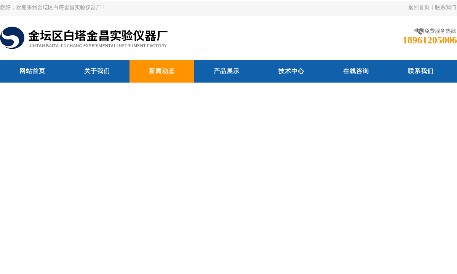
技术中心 (291, 71)
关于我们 (97, 71)
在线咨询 (356, 71)
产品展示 (227, 71)
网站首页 (32, 71)
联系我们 (445, 7)
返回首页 (419, 7)
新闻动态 (162, 71)
